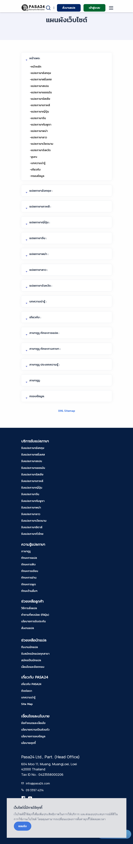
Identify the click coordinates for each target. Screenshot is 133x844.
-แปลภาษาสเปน (39, 86)
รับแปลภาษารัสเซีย (32, 474)
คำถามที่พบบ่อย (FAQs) (35, 615)
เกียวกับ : (35, 317)
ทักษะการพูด (28, 584)
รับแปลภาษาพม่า (31, 507)
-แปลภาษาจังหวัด (40, 150)
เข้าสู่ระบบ (94, 8)
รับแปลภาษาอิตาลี (31, 527)
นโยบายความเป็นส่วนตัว (35, 729)
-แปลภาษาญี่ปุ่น (39, 111)
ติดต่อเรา (26, 691)
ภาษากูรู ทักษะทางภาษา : (45, 348)
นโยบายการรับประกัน (33, 621)
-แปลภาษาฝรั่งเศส (41, 79)
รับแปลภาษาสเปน (31, 461)
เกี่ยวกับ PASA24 (31, 684)
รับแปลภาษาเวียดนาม (33, 520)
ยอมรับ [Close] (22, 826)
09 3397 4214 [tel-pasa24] (35, 790)
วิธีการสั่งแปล (29, 608)
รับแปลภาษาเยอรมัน (33, 468)
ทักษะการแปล (29, 558)
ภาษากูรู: (34, 380)
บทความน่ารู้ (28, 697)
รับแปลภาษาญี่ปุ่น (31, 487)
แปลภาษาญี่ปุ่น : (39, 222)
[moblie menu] (111, 8)
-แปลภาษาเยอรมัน (41, 92)
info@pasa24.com (38, 783)
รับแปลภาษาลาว (30, 514)
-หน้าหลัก (35, 66)
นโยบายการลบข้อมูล (33, 736)
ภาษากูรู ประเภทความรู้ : (44, 364)
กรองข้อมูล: (36, 396)
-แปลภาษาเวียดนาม (41, 144)
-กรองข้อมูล (37, 176)
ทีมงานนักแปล (29, 647)
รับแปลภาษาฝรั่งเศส (33, 454)
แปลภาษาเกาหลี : (40, 206)
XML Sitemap (66, 411)
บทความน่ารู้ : (37, 301)
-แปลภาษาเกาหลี (40, 105)
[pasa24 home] (33, 7)
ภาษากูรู (26, 551)
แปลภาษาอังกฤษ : (40, 190)
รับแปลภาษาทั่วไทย (32, 534)
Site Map (27, 704)
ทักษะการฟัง (28, 564)
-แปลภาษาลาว (38, 137)
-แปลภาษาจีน (38, 118)
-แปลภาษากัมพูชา (40, 124)
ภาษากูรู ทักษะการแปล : (44, 333)
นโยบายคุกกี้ (28, 743)
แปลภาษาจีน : (38, 238)
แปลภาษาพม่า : (38, 254)
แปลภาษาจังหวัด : (40, 285)
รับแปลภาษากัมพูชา (33, 501)
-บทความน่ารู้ (37, 163)
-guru (33, 157)
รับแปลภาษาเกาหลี (32, 481)
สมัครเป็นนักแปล (31, 660)
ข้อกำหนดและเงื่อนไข (33, 723)
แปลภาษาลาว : (38, 269)
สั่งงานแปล (68, 8)
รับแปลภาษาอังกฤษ (32, 448)
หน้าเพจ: (34, 58)
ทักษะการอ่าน (28, 577)
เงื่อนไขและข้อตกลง (32, 667)
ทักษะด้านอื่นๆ (29, 591)
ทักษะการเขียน (29, 571)
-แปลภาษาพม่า (39, 131)
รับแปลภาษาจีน (30, 494)
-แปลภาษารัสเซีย (40, 99)
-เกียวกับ (35, 169)
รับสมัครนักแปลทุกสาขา (35, 653)
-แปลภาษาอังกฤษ (40, 73)
